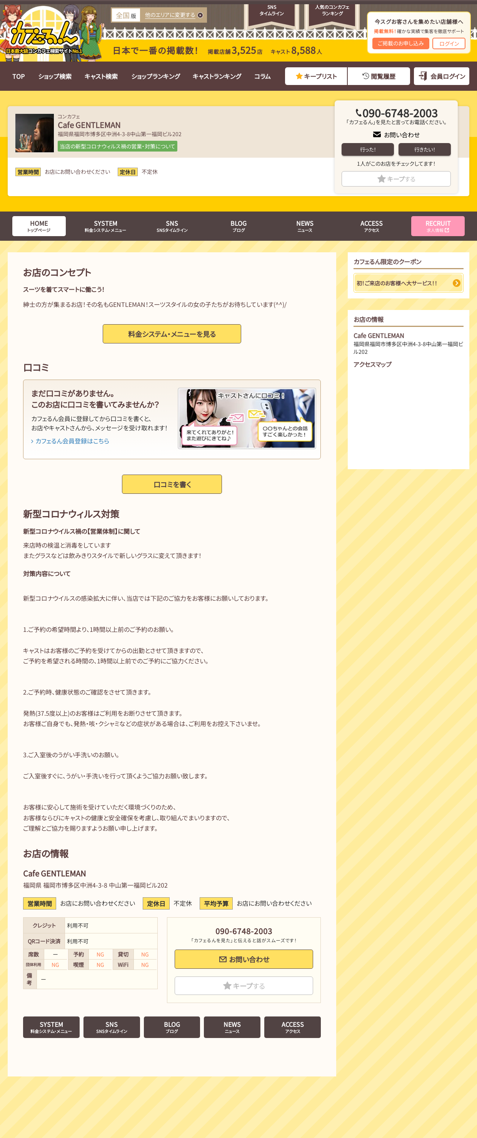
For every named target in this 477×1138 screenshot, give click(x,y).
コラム (262, 76)
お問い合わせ (402, 134)
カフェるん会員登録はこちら (70, 440)
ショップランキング (155, 76)
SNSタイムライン (172, 225)
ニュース (305, 225)
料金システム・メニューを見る (172, 334)
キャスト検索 (101, 76)
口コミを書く (172, 484)
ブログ (238, 225)
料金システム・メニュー (105, 225)
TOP (18, 76)
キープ (401, 178)
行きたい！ (424, 149)
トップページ (38, 225)
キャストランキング (217, 76)
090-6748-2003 (400, 112)
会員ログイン (447, 76)
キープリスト (320, 76)
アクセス (371, 225)
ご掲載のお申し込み (401, 43)
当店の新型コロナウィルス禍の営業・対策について (117, 146)
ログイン (449, 43)
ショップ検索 (55, 76)
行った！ (368, 149)
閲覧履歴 (383, 76)
